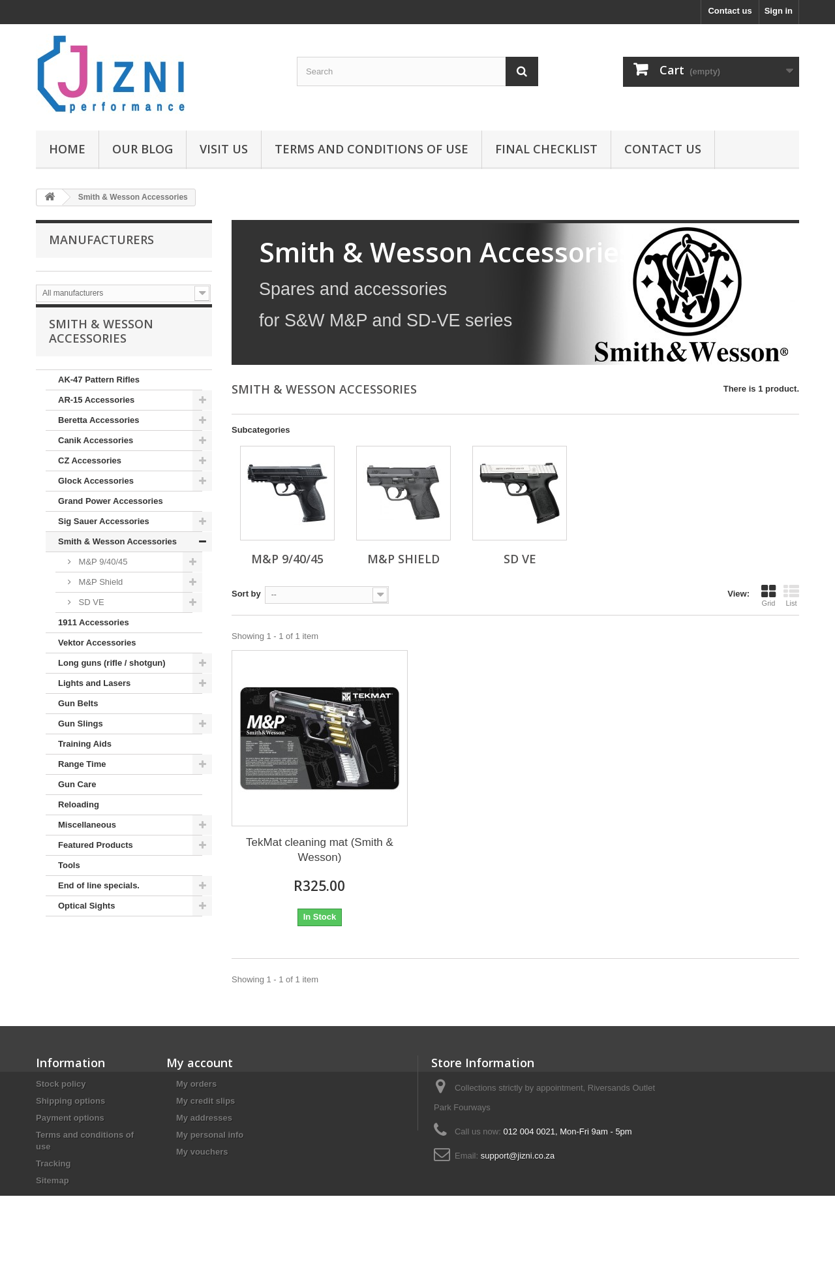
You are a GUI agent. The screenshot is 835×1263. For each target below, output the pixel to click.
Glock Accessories (96, 493)
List (791, 595)
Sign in (779, 11)
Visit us (224, 149)
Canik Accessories (95, 453)
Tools (69, 877)
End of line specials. (99, 898)
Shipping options (70, 1101)
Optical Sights (86, 918)
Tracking (53, 1163)
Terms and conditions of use (371, 149)
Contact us (730, 11)
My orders (196, 1084)
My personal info (209, 1135)
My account (199, 1062)
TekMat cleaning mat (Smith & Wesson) (319, 850)
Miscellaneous (87, 837)
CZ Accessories (89, 473)
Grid (768, 595)
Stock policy (61, 1084)
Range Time (82, 776)
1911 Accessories (93, 635)
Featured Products (95, 857)
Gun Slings (80, 736)
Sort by (246, 594)
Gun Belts (78, 716)
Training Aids (85, 756)
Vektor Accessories (97, 655)
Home (67, 149)
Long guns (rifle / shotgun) (112, 675)
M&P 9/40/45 (102, 574)
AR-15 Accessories (96, 412)
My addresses (204, 1118)
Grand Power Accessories (110, 513)
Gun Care (77, 797)
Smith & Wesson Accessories (117, 554)
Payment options (70, 1118)
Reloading (78, 817)
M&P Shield (99, 594)
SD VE (90, 614)
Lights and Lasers (94, 695)
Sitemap (52, 1180)
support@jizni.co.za (518, 1156)
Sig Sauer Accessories (103, 533)
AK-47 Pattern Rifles (99, 392)
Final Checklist (546, 149)
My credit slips (205, 1101)
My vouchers (202, 1152)
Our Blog (142, 149)
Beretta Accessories (99, 432)
